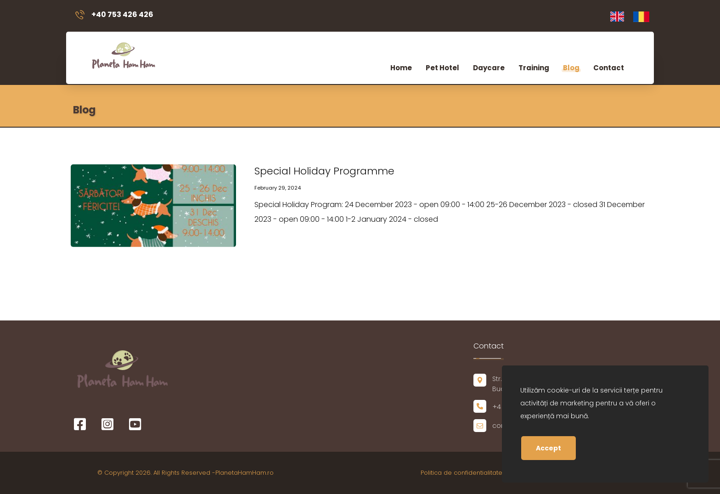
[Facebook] (80, 424)
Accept (548, 448)
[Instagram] (107, 424)
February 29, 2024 (277, 187)
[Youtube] (135, 424)
